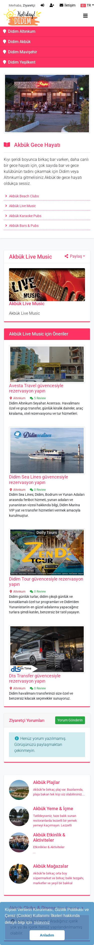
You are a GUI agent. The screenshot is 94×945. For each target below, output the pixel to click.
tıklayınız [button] (42, 922)
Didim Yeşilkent (18, 62)
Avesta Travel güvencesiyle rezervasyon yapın (36, 388)
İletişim (67, 5)
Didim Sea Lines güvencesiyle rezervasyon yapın (38, 480)
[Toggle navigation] (85, 15)
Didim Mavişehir (19, 52)
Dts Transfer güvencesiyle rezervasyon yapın (35, 678)
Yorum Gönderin (70, 720)
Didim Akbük (16, 41)
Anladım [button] (47, 935)
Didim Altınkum (18, 31)
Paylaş (73, 256)
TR (85, 5)
